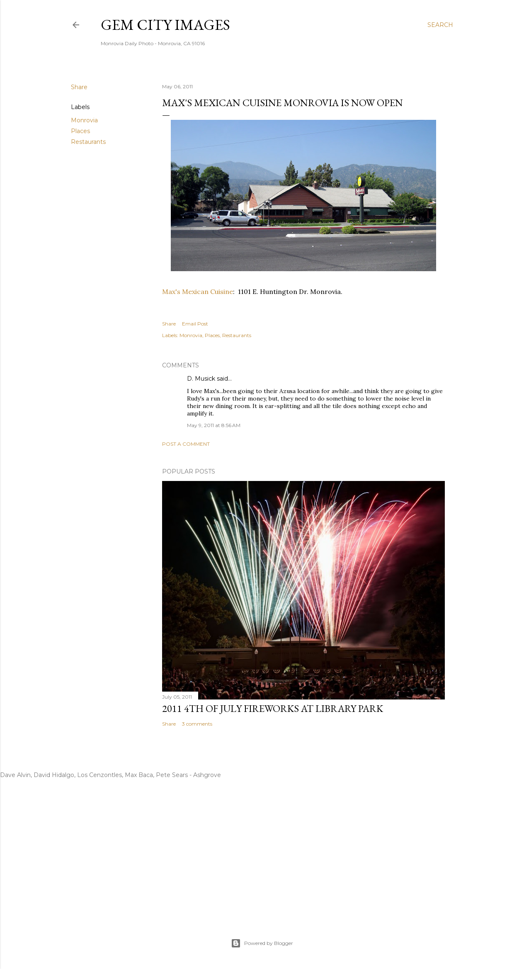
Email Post (195, 324)
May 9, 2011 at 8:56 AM (213, 425)
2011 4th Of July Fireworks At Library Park (272, 708)
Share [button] (79, 87)
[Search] (440, 25)
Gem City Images (165, 24)
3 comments (197, 724)
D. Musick (201, 378)
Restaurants (88, 142)
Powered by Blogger (262, 943)
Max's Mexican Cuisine (197, 291)
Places (80, 131)
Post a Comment (186, 444)
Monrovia (84, 120)
